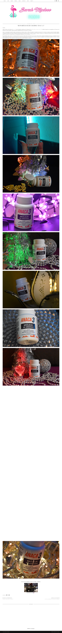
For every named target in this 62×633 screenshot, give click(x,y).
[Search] (58, 1)
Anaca (14, 29)
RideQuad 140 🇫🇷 (30, 592)
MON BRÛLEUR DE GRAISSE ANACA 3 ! (31, 25)
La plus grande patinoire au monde (52, 598)
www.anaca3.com (32, 34)
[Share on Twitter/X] (8, 595)
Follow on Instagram (31, 628)
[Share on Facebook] (6, 595)
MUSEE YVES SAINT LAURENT (8, 598)
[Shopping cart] (56, 1)
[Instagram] (8, 610)
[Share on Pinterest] (9, 595)
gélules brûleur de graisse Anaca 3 (36, 29)
